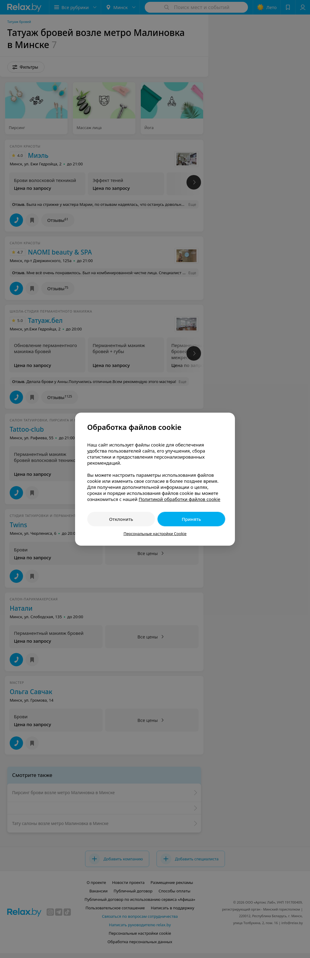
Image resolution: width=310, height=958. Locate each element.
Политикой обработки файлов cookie (179, 499)
